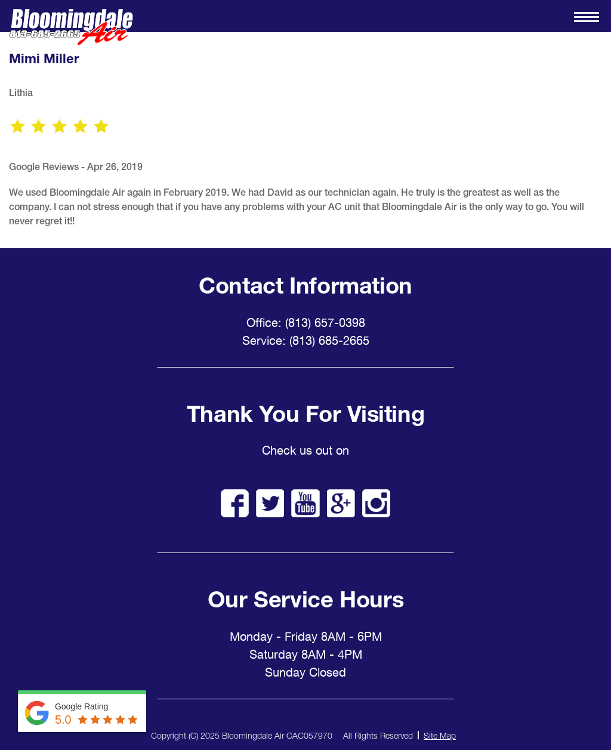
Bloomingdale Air (71, 27)
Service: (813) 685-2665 (305, 341)
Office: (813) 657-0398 (305, 323)
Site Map (440, 735)
